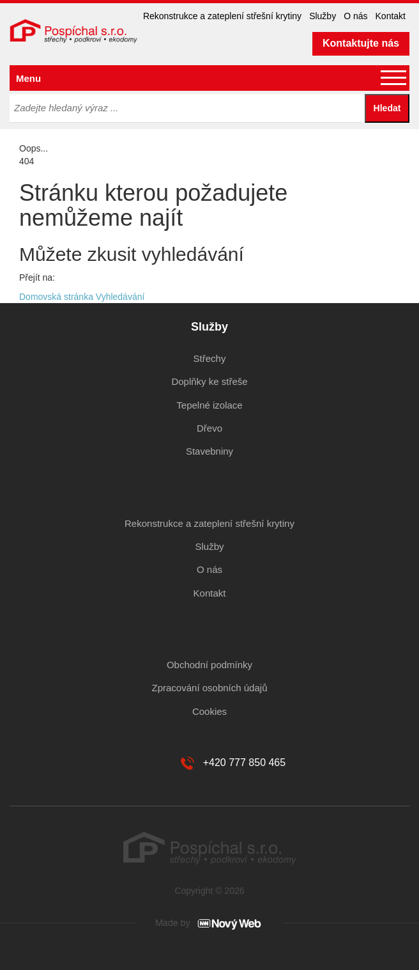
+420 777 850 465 (244, 762)
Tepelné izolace (209, 405)
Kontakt (391, 16)
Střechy (210, 358)
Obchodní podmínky (209, 664)
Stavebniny (209, 451)
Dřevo (209, 428)
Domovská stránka (56, 297)
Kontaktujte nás (361, 43)
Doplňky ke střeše (209, 381)
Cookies (209, 711)
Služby (322, 16)
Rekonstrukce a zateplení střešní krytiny (222, 16)
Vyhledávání (120, 297)
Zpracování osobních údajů (210, 687)
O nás (355, 16)
